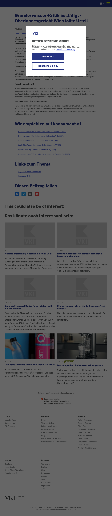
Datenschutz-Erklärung (65, 49)
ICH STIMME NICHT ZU (48, 66)
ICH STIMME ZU (48, 56)
